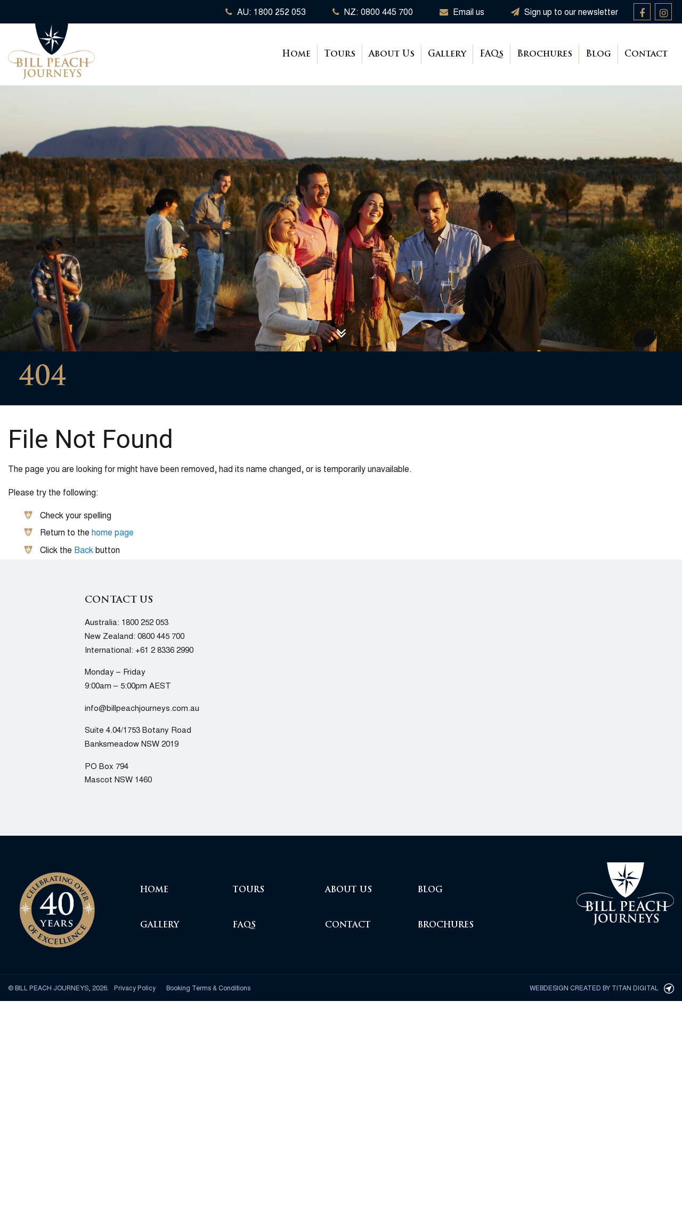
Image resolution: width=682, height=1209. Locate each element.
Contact (646, 54)
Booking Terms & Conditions (208, 987)
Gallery (447, 54)
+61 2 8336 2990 (164, 649)
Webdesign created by (602, 987)
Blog (598, 54)
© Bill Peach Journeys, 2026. (58, 987)
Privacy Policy (135, 987)
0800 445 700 (160, 635)
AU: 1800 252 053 (265, 11)
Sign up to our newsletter (564, 11)
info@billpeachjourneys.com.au (142, 707)
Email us (462, 11)
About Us (392, 54)
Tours (339, 54)
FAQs (492, 54)
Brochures (544, 54)
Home (296, 54)
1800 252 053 (144, 621)
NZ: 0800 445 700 (372, 11)
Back (83, 549)
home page (113, 532)
